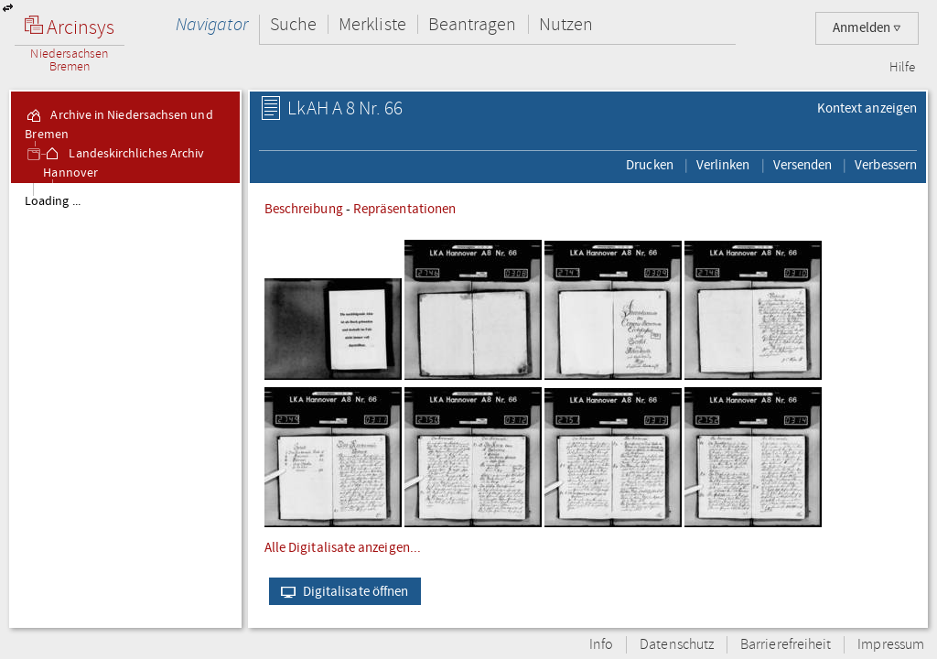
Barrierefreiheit (785, 645)
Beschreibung (303, 209)
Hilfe (902, 67)
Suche (293, 24)
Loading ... (53, 201)
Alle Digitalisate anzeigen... (342, 547)
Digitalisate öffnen (341, 591)
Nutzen (566, 24)
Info (601, 645)
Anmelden (867, 28)
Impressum (890, 645)
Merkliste (372, 24)
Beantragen (472, 24)
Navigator (212, 24)
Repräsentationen (404, 209)
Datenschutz (677, 645)
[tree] (125, 404)
